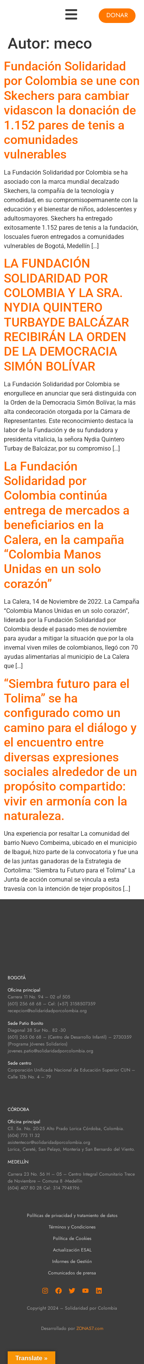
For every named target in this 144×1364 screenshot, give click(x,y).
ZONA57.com (89, 1328)
